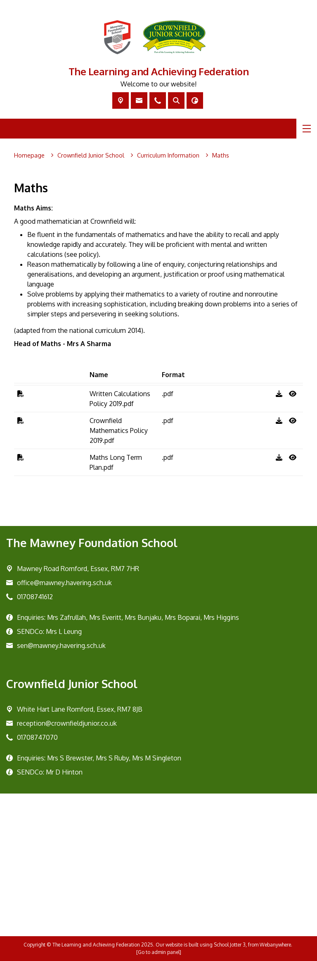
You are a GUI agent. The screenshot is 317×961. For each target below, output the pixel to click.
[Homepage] (29, 155)
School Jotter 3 (230, 945)
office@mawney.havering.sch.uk (64, 583)
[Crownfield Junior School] (90, 155)
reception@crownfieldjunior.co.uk (67, 723)
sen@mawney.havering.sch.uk (61, 645)
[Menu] (306, 129)
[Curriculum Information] (168, 155)
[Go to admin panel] (158, 952)
